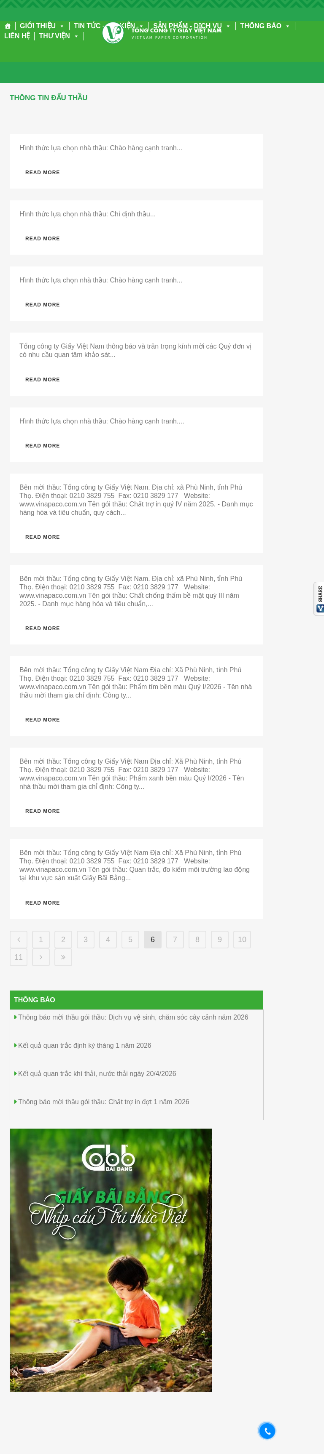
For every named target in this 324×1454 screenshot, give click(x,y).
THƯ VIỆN (59, 36)
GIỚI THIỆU (42, 25)
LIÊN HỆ (17, 36)
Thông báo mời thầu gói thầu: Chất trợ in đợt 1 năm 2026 (103, 1101)
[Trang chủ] (8, 26)
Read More (42, 173)
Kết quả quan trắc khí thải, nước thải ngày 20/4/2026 (97, 1073)
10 (242, 939)
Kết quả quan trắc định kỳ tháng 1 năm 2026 (84, 1045)
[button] (60, 25)
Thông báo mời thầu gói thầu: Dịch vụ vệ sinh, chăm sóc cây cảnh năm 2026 (133, 1017)
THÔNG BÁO (265, 25)
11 (18, 957)
